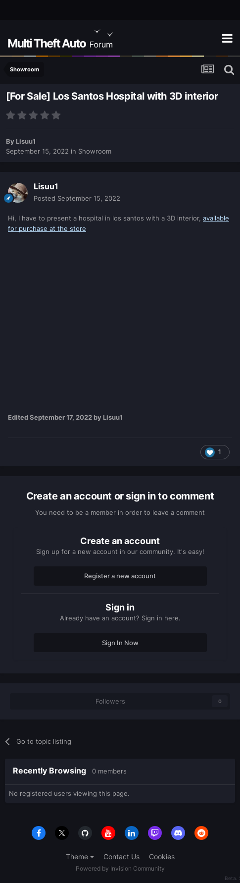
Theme (80, 856)
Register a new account (120, 576)
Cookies (162, 856)
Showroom (94, 151)
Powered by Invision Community (120, 868)
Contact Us (121, 856)
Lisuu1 (26, 141)
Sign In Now (120, 643)
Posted (77, 198)
